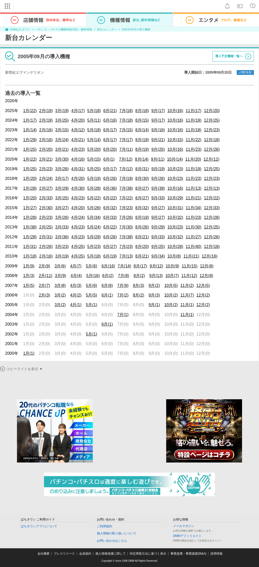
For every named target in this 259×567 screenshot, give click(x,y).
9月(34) (158, 256)
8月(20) (142, 246)
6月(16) (110, 120)
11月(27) (193, 237)
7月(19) (126, 178)
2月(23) (46, 169)
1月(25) (30, 149)
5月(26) (94, 208)
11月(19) (193, 120)
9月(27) (158, 208)
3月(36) (62, 237)
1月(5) (28, 285)
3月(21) (62, 149)
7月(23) (126, 208)
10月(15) (175, 140)
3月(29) (62, 188)
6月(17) (110, 130)
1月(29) (30, 140)
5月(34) (94, 217)
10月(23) (175, 169)
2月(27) (46, 188)
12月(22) (212, 198)
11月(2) (187, 285)
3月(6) (60, 266)
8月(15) (142, 120)
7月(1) (122, 314)
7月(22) (126, 198)
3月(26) (62, 169)
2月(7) (44, 285)
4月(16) (78, 159)
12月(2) (203, 295)
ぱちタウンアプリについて (39, 526)
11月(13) (193, 188)
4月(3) (75, 285)
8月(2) (139, 276)
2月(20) (46, 149)
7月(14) (124, 266)
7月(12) (125, 159)
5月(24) (94, 227)
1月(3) (28, 276)
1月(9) (28, 266)
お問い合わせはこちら (112, 540)
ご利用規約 (104, 526)
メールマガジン (183, 526)
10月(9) (172, 266)
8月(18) (142, 111)
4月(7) (75, 266)
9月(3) (154, 295)
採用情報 (216, 553)
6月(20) (110, 149)
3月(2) (60, 295)
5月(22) (94, 198)
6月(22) (110, 198)
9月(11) (157, 159)
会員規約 (85, 553)
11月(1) (187, 305)
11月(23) (193, 149)
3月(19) (62, 111)
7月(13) (126, 256)
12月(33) (212, 208)
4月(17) (78, 111)
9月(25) (158, 149)
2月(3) (44, 295)
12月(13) (212, 188)
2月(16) (46, 130)
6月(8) (107, 285)
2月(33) (46, 198)
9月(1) (154, 305)
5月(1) (91, 305)
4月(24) (78, 217)
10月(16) (175, 111)
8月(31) (142, 169)
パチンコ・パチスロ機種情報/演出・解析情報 (64, 29)
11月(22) (193, 140)
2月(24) (46, 178)
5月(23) (94, 246)
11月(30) (193, 227)
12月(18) (212, 140)
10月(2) (171, 295)
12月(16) (209, 256)
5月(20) (94, 149)
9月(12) (156, 266)
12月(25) (212, 120)
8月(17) (140, 266)
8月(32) (142, 208)
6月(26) (110, 178)
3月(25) (62, 120)
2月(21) (46, 159)
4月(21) (78, 140)
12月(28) (212, 217)
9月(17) (158, 111)
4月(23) (78, 149)
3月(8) (60, 285)
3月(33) (62, 227)
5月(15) (94, 159)
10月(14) (175, 159)
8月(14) (142, 130)
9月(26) (158, 178)
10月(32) (175, 217)
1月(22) (30, 111)
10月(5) (171, 285)
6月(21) (110, 111)
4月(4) (76, 276)
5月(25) (94, 169)
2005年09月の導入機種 (136, 29)
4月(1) (75, 305)
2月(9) (44, 266)
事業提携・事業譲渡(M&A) (188, 553)
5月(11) (94, 120)
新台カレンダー (107, 29)
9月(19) (158, 169)
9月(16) (158, 130)
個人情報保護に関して (110, 553)
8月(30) (142, 178)
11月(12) (189, 276)
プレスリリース (64, 553)
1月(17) (30, 120)
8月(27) (142, 188)
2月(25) (46, 227)
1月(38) (30, 227)
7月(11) (126, 149)
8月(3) (138, 285)
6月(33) (110, 217)
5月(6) (91, 266)
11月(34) (193, 208)
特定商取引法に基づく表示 (148, 553)
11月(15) (189, 266)
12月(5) (203, 285)
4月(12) (78, 130)
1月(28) (30, 188)
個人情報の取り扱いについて (116, 533)
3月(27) (62, 208)
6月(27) (110, 246)
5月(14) (94, 140)
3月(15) (62, 130)
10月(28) (175, 246)
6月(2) (107, 276)
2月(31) (46, 237)
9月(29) (158, 227)
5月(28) (94, 188)
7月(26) (126, 217)
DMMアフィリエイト (187, 536)
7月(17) (126, 140)
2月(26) (46, 246)
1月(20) (30, 178)
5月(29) (94, 237)
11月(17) (193, 111)
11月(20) (193, 159)
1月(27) (30, 208)
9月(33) (158, 198)
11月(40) (193, 246)
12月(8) (206, 266)
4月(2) (75, 295)
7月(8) (123, 276)
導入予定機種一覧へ (229, 56)
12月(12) (211, 159)
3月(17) (62, 178)
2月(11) (45, 276)
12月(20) (212, 111)
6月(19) (110, 256)
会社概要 (43, 553)
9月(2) (154, 285)
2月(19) (46, 111)
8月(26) (142, 227)
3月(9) (60, 276)
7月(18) (126, 111)
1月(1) (28, 353)
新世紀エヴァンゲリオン (24, 72)
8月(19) (142, 140)
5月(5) (91, 295)
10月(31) (175, 208)
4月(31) (78, 169)
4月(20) (78, 120)
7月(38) (126, 188)
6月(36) (110, 188)
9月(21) (158, 140)
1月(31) (30, 246)
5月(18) (94, 111)
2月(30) (46, 208)
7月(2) (122, 295)
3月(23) (62, 246)
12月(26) (212, 149)
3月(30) (62, 159)
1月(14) (30, 130)
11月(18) (193, 130)
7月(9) (122, 285)
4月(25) (78, 246)
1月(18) (30, 256)
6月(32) (110, 208)
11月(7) (187, 295)
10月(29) (175, 198)
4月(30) (78, 188)
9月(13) (156, 276)
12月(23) (212, 130)
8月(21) (142, 237)
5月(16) (93, 276)
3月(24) (62, 140)
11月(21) (193, 198)
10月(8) (174, 256)
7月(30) (126, 227)
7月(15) (126, 130)
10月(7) (172, 276)
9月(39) (158, 188)
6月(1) (108, 159)
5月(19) (94, 178)
